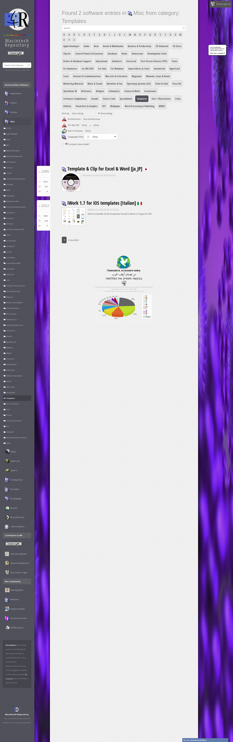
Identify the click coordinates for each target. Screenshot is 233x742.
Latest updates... (15, 526)
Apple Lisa (12, 461)
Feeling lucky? (14, 479)
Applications (13, 93)
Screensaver (150, 91)
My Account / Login (16, 572)
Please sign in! (220, 4)
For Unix (102, 68)
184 (46, 221)
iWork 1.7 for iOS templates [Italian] (102, 203)
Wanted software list (17, 563)
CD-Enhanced (162, 46)
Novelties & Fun (114, 83)
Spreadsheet (126, 98)
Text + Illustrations (161, 98)
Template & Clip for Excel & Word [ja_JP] (105, 168)
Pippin (10, 451)
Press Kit (177, 83)
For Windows (117, 68)
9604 (46, 216)
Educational (101, 61)
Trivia (178, 98)
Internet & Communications (87, 76)
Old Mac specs (14, 627)
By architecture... (15, 517)
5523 (46, 182)
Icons (66, 76)
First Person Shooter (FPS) (154, 61)
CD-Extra (177, 46)
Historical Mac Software (16, 85)
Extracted (131, 61)
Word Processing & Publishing (139, 106)
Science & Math (132, 91)
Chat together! (14, 590)
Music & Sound (95, 83)
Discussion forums (16, 618)
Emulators (117, 61)
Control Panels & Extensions (89, 53)
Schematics (114, 91)
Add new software (16, 554)
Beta (96, 46)
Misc (10, 121)
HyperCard (175, 68)
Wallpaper (115, 106)
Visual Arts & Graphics (87, 106)
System (11, 112)
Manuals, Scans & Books (158, 76)
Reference (86, 91)
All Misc (8, 128)
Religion (100, 91)
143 (46, 187)
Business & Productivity (139, 46)
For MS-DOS (88, 68)
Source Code (109, 98)
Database (112, 53)
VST (104, 106)
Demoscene (137, 53)
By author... (12, 489)
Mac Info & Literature (116, 76)
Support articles (15, 609)
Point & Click (161, 83)
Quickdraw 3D (70, 91)
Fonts (174, 61)
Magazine (136, 76)
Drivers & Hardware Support (77, 61)
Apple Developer (71, 46)
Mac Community (13, 581)
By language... (14, 498)
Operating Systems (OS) (139, 83)
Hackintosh (159, 68)
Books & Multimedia (113, 46)
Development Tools (157, 53)
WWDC (162, 106)
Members (12, 599)
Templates (142, 98)
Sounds (94, 98)
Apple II (11, 470)
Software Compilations (75, 98)
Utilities (67, 106)
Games (11, 102)
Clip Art (67, 53)
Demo (124, 53)
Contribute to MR (13, 535)
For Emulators (70, 68)
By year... (11, 508)
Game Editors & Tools (138, 68)
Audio (86, 46)
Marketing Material (73, 83)
